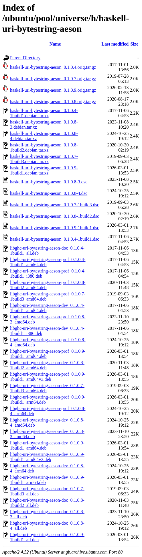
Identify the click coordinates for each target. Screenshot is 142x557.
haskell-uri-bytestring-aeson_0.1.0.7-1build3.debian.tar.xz (44, 159)
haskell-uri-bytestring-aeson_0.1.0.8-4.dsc (48, 193)
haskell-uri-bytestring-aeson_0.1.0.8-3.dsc (48, 181)
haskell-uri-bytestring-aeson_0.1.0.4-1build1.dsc (54, 239)
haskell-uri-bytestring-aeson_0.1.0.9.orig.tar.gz (53, 90)
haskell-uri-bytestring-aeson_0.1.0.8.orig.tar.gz (53, 101)
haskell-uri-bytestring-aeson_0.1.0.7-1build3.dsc (54, 204)
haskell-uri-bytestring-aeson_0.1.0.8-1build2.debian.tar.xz (44, 147)
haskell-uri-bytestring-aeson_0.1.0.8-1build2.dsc (54, 216)
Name (55, 44)
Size (134, 44)
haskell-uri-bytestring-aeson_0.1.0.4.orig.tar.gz (53, 67)
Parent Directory (25, 57)
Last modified (115, 44)
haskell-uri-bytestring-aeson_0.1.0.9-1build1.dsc (54, 227)
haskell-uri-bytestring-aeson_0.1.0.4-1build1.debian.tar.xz (44, 113)
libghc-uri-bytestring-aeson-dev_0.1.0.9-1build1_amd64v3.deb (47, 457)
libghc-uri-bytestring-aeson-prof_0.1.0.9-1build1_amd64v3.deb (47, 377)
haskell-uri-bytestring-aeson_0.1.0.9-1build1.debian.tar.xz (44, 170)
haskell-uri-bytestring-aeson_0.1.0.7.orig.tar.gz (53, 78)
